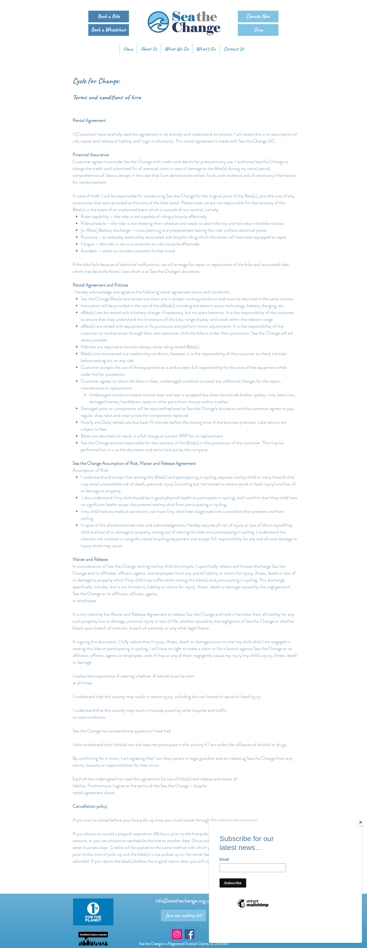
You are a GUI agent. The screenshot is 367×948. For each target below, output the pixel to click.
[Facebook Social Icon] (189, 934)
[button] (176, 49)
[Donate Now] (258, 16)
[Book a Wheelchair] (108, 30)
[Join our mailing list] (183, 915)
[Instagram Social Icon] (177, 934)
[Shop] (258, 30)
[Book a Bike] (108, 16)
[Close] (360, 847)
